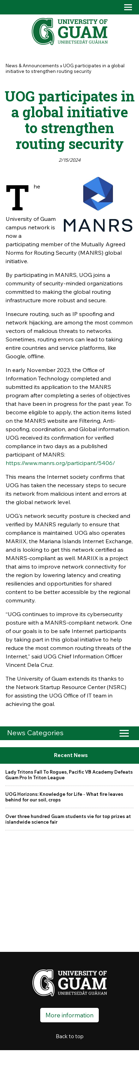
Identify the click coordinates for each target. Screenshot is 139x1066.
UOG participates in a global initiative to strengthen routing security (65, 68)
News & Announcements (32, 65)
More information (69, 1015)
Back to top (70, 1036)
